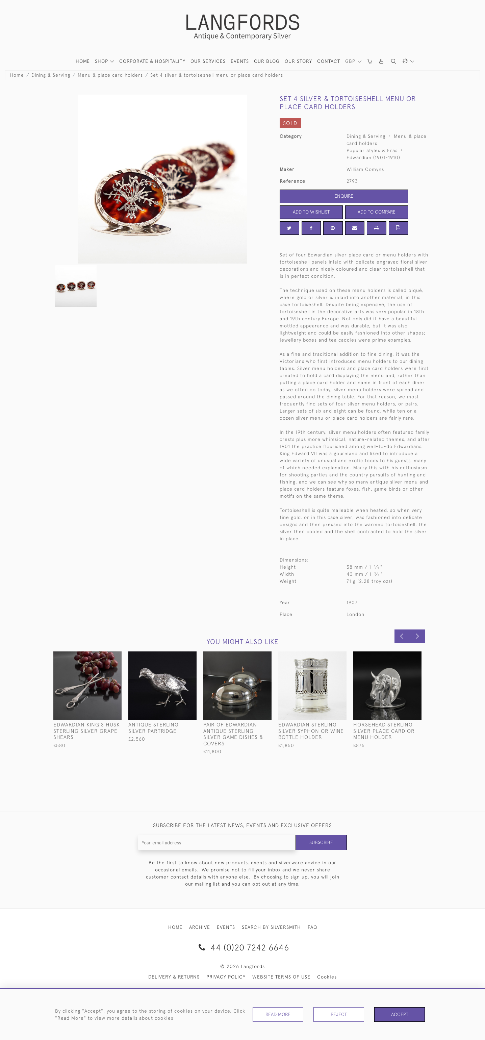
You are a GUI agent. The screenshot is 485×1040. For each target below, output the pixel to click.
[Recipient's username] (217, 842)
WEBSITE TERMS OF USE (281, 977)
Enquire (343, 196)
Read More (277, 1014)
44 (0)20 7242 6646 (242, 947)
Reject (339, 1014)
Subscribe (321, 842)
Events (240, 61)
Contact (328, 61)
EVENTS (226, 927)
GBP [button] (351, 61)
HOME (83, 61)
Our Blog (267, 61)
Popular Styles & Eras (372, 150)
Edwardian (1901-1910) (373, 157)
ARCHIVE (199, 927)
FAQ (312, 927)
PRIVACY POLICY (226, 977)
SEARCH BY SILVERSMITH (271, 927)
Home (17, 75)
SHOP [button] (102, 61)
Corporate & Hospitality (152, 61)
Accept (399, 1014)
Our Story (298, 61)
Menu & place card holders (110, 75)
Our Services (208, 61)
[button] (381, 61)
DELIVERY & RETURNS (174, 977)
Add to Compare (376, 212)
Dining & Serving (50, 75)
